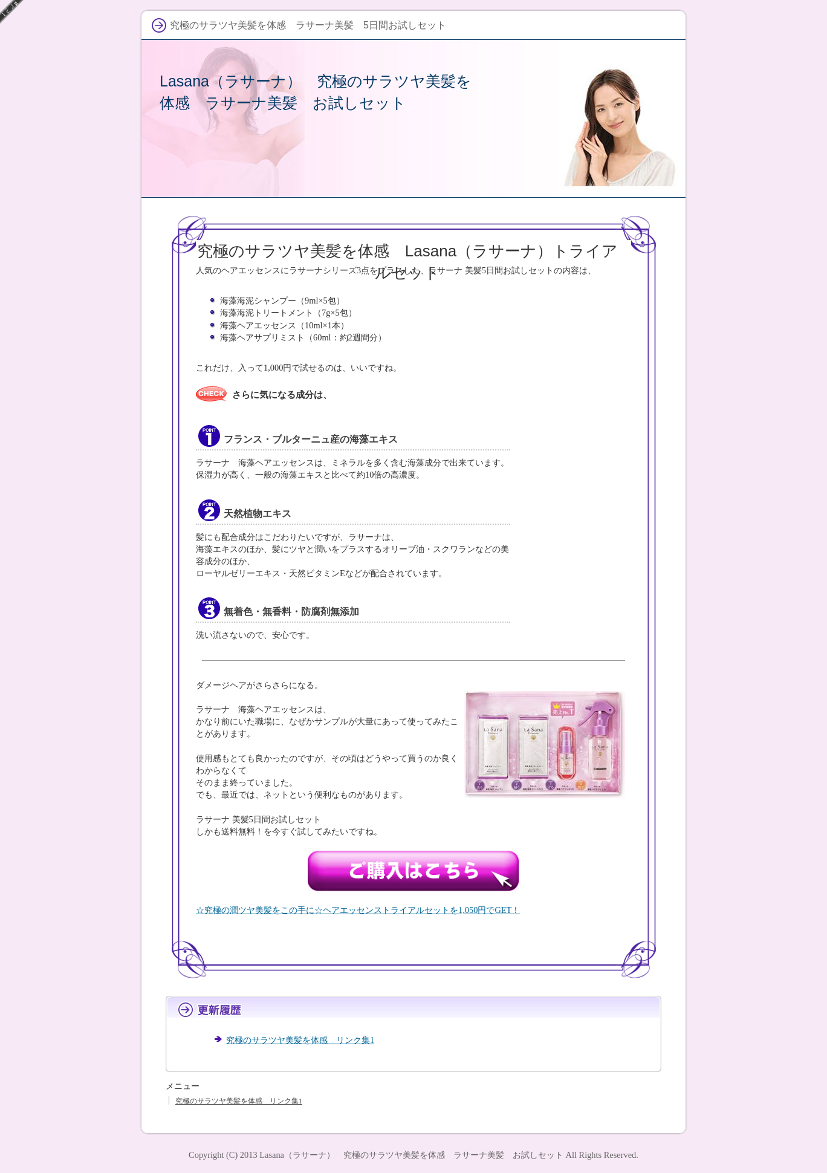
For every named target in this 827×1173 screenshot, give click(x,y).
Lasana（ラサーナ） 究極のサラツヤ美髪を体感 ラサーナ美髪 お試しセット (411, 1155)
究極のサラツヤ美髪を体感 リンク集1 (300, 1040)
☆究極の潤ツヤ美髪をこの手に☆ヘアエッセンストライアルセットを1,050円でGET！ (358, 910)
